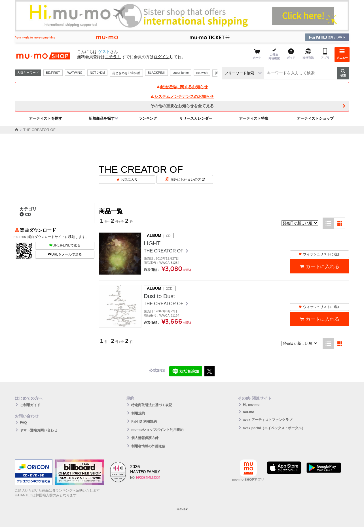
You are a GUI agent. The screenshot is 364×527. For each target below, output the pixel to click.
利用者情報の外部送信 (148, 446)
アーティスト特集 (253, 118)
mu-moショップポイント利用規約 (157, 430)
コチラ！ (113, 56)
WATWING (74, 72)
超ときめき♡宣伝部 (126, 73)
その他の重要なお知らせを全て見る (182, 106)
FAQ (23, 423)
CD (25, 214)
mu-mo (248, 412)
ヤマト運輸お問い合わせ (38, 430)
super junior (181, 72)
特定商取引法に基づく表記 (151, 405)
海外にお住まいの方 (187, 180)
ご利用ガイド (30, 405)
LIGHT (152, 243)
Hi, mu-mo (251, 405)
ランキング (148, 118)
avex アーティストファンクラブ (267, 420)
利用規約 (138, 413)
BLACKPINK (156, 72)
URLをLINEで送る (65, 245)
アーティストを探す (45, 118)
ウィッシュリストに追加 (319, 254)
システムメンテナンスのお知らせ (182, 96)
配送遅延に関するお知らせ (182, 87)
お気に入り (129, 180)
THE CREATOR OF (164, 250)
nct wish (202, 72)
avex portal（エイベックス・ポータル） (274, 428)
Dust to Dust (159, 296)
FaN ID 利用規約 (143, 421)
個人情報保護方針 (144, 438)
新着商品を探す (102, 118)
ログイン (162, 56)
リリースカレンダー (195, 118)
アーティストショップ (315, 118)
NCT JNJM (97, 72)
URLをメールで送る (65, 254)
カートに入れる (322, 266)
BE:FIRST (53, 72)
